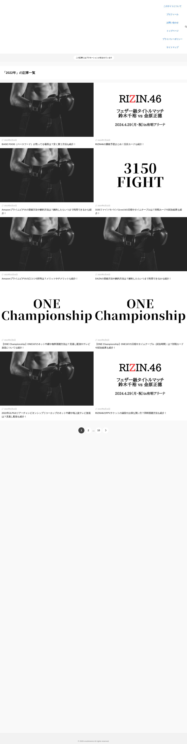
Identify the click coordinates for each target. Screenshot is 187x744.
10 (98, 430)
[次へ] (106, 430)
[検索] (184, 27)
